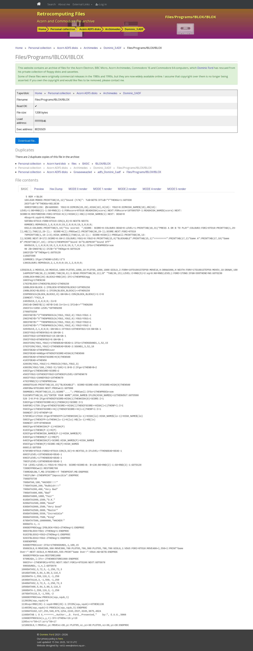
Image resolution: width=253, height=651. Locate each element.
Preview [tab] (39, 189)
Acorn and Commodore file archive (66, 21)
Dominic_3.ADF (134, 29)
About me (64, 4)
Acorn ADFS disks (90, 29)
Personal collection (63, 29)
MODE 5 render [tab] (176, 189)
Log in (101, 4)
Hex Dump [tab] (56, 189)
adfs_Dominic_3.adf (109, 172)
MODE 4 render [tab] (152, 189)
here (60, 638)
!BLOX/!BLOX (103, 163)
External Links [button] (81, 4)
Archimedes (113, 29)
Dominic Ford (205, 68)
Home (42, 29)
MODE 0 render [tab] (78, 189)
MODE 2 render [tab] (127, 189)
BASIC (86, 163)
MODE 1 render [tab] (102, 189)
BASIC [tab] (24, 189)
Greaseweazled (83, 172)
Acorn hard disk (56, 163)
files (74, 163)
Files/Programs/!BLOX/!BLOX (143, 172)
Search (51, 4)
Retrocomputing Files (61, 14)
